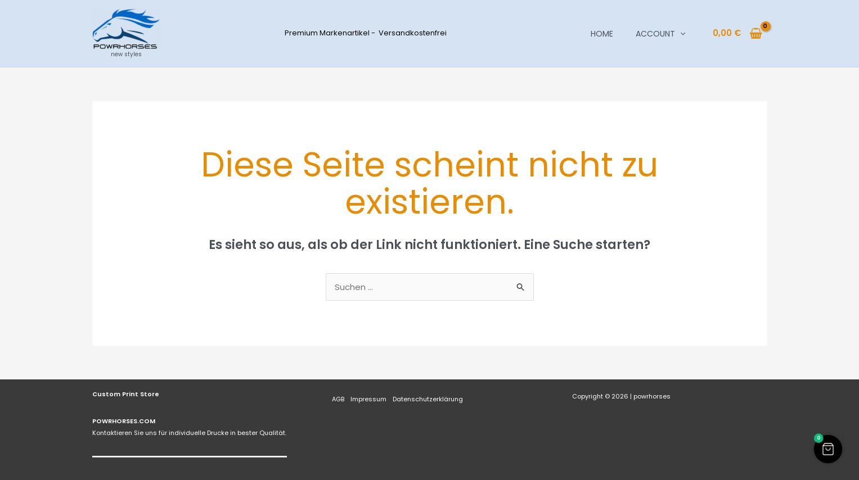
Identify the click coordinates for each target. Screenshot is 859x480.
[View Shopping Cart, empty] (737, 33)
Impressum (368, 399)
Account (660, 33)
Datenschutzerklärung (428, 399)
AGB (338, 399)
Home (602, 33)
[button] (680, 33)
